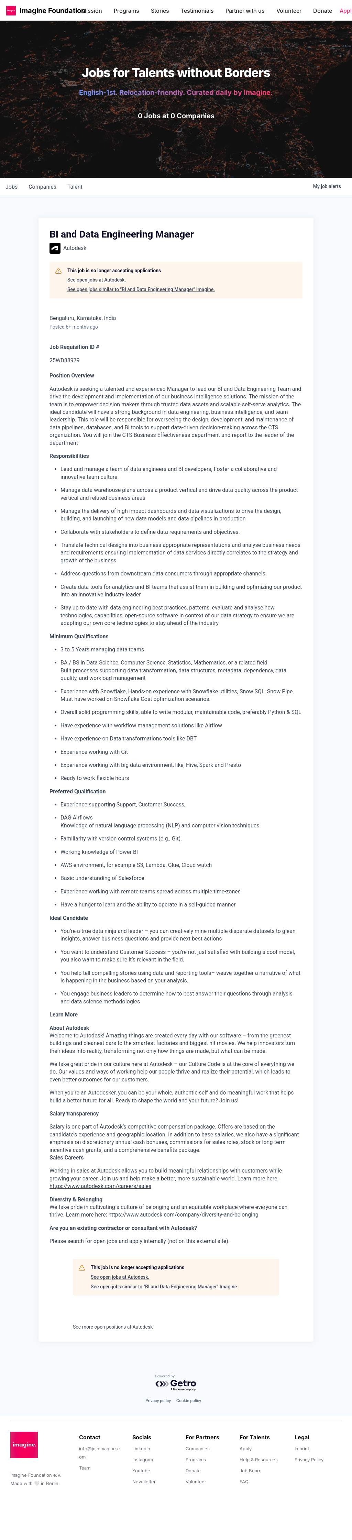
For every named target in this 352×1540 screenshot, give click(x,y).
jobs (12, 187)
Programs (126, 10)
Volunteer (288, 10)
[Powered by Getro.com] (176, 1383)
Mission (91, 10)
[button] (11, 10)
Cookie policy (188, 1400)
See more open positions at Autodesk (113, 1327)
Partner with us (245, 10)
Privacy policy (158, 1400)
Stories (160, 10)
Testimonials (197, 10)
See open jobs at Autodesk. (96, 280)
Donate (322, 10)
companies (42, 187)
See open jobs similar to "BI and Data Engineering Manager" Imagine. (141, 289)
